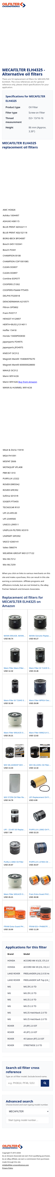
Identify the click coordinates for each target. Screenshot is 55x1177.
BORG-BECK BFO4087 (14, 238)
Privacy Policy (7, 1168)
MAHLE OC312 (10, 370)
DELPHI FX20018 (11, 295)
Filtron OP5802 (10, 307)
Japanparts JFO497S (13, 347)
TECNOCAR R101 (11, 507)
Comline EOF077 (11, 278)
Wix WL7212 (9, 558)
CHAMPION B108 (12, 255)
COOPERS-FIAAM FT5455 (15, 290)
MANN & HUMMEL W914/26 (17, 387)
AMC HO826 (9, 209)
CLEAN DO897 (10, 272)
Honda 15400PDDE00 (14, 335)
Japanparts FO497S (13, 341)
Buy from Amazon (27, 381)
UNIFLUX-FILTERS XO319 (15, 530)
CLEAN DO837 (10, 267)
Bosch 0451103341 (12, 244)
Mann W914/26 (11, 376)
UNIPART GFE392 (12, 535)
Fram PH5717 (10, 313)
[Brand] (27, 1111)
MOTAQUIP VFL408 (12, 467)
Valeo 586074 (10, 547)
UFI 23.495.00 (10, 512)
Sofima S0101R (10, 495)
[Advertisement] (27, 37)
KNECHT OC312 (11, 353)
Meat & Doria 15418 (13, 449)
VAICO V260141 (11, 541)
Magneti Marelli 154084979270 (19, 358)
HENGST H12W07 (12, 318)
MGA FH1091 (9, 455)
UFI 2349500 (9, 518)
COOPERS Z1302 (11, 284)
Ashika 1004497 (11, 215)
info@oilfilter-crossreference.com (15, 1165)
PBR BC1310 (9, 472)
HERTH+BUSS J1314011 (15, 324)
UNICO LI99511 (11, 524)
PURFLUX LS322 (11, 478)
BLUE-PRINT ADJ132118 (15, 232)
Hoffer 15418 (9, 330)
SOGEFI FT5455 (11, 501)
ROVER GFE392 (10, 489)
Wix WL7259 (9, 564)
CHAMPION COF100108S (16, 261)
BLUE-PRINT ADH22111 (15, 226)
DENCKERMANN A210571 (16, 301)
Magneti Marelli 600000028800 (19, 364)
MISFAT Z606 (9, 461)
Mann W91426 (10, 381)
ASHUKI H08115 (11, 221)
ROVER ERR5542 (11, 484)
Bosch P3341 (9, 249)
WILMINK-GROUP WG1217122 (18, 553)
